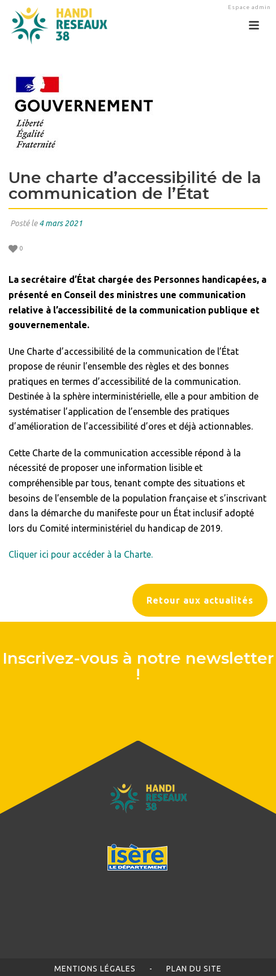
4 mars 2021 (61, 223)
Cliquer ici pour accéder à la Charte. (80, 554)
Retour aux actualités (199, 600)
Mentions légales (95, 968)
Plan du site (194, 968)
